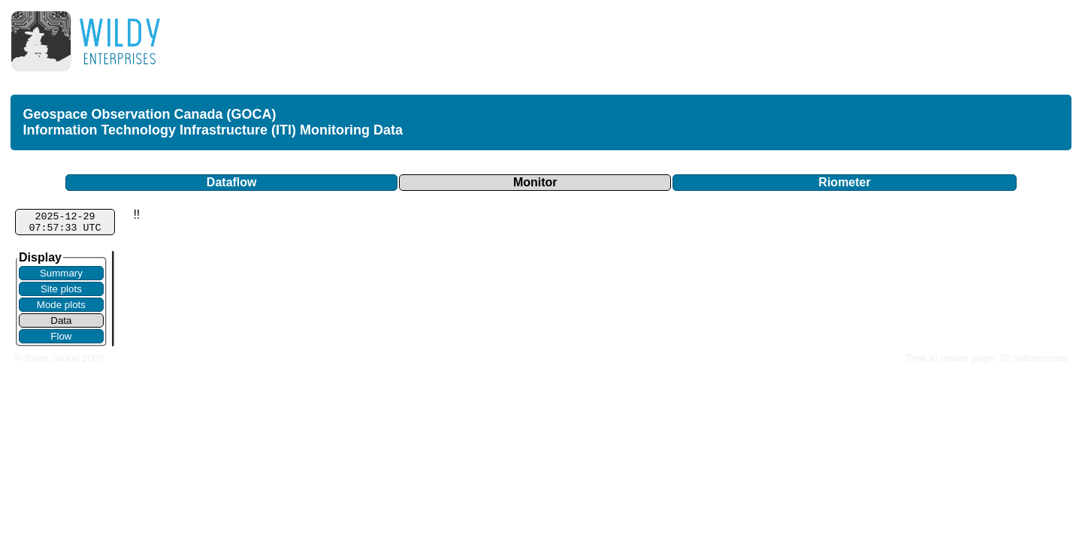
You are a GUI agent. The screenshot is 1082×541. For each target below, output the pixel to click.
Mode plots (61, 304)
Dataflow (232, 182)
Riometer (844, 182)
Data (60, 320)
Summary (61, 273)
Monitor (535, 182)
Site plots (61, 289)
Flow (60, 336)
